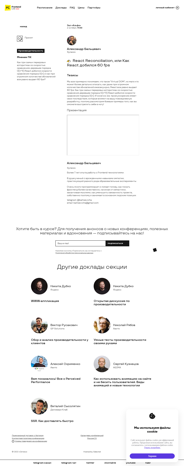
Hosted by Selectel (92, 452)
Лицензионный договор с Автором (27, 435)
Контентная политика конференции (28, 438)
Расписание (44, 7)
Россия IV (92, 438)
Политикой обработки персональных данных (74, 253)
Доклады (61, 7)
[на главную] (13, 8)
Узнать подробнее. (152, 447)
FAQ (72, 7)
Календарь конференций (92, 435)
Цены (81, 7)
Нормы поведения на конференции (31, 441)
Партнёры (93, 7)
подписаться (117, 243)
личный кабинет (167, 7)
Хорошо (152, 456)
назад (22, 26)
